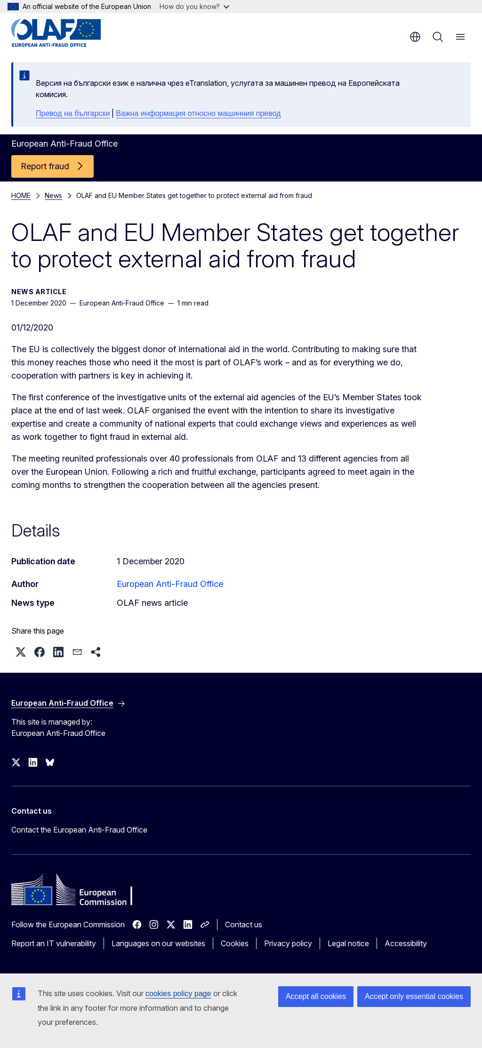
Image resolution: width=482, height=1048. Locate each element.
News (53, 195)
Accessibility (406, 943)
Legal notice (348, 943)
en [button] (415, 36)
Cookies (235, 943)
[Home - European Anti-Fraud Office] (68, 33)
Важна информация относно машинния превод (198, 113)
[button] (20, 652)
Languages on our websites (158, 943)
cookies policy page (178, 994)
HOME (21, 195)
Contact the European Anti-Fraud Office (79, 829)
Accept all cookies (316, 996)
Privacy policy (288, 943)
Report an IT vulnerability (53, 943)
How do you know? (194, 6)
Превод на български (73, 113)
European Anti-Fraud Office (170, 584)
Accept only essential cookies (414, 996)
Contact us (243, 924)
